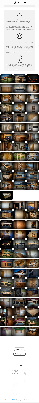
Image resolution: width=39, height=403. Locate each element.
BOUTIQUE (19, 400)
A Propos (19, 354)
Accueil (19, 349)
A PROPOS (18, 399)
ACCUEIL (6, 399)
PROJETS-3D (30, 399)
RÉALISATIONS (12, 399)
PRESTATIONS (24, 399)
